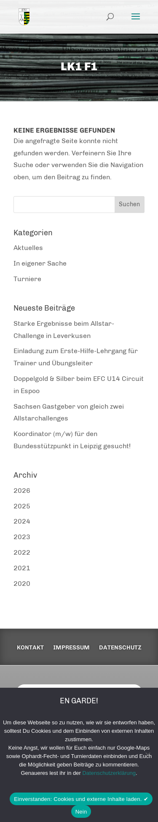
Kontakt (30, 648)
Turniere (27, 279)
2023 (21, 537)
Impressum (71, 648)
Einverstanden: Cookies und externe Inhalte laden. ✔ (81, 799)
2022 (21, 552)
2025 (21, 506)
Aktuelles (28, 248)
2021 (21, 568)
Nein (81, 812)
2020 (21, 584)
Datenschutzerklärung (108, 773)
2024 (21, 521)
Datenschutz (120, 648)
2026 (21, 491)
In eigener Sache (40, 263)
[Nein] (147, 754)
